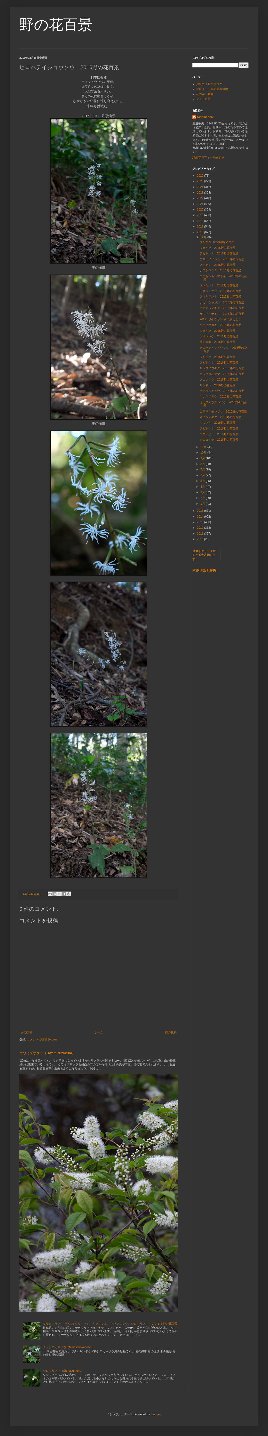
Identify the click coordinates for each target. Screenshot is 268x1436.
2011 (200, 533)
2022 (200, 198)
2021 (200, 204)
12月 (203, 237)
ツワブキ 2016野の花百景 (217, 422)
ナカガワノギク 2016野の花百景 (222, 308)
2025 (200, 181)
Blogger (156, 1414)
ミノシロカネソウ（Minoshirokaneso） (68, 1347)
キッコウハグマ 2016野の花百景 (222, 374)
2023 (200, 192)
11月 (203, 447)
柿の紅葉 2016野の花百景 (217, 342)
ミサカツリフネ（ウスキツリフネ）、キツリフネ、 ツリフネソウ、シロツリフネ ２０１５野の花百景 (110, 1323)
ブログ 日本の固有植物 (212, 89)
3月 (203, 492)
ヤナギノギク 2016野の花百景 (220, 396)
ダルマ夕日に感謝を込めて (217, 242)
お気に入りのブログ (209, 84)
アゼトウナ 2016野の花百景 (219, 253)
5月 (203, 481)
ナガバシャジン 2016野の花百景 (222, 302)
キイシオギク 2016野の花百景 (220, 417)
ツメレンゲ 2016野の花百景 (219, 336)
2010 (200, 539)
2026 (200, 175)
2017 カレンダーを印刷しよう (220, 319)
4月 (203, 486)
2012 (200, 527)
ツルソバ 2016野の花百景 (217, 357)
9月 (203, 458)
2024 (200, 187)
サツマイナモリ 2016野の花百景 (222, 314)
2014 (200, 516)
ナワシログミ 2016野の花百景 (220, 270)
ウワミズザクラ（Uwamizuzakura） (47, 1053)
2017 (200, 226)
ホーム (98, 1032)
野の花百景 (55, 24)
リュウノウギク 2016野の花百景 (222, 368)
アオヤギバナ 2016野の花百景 (220, 296)
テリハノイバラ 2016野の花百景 (222, 259)
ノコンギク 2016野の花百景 (219, 379)
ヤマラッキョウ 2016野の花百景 (222, 391)
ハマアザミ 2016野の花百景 (219, 434)
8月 (203, 464)
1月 (203, 503)
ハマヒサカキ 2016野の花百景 (220, 325)
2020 (200, 209)
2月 (203, 498)
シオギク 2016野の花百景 (217, 248)
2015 (200, 510)
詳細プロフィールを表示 (208, 157)
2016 (200, 232)
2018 (200, 221)
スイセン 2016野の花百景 (217, 265)
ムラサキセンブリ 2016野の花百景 (223, 411)
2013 (200, 522)
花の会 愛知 (204, 94)
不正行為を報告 (204, 571)
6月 (203, 475)
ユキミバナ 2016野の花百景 (219, 285)
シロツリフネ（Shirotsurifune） (63, 1370)
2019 (200, 215)
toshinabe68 (205, 117)
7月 (203, 469)
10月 (203, 452)
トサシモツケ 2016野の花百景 (220, 291)
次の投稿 (26, 1032)
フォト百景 (203, 99)
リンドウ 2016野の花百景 (217, 385)
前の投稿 (171, 1032)
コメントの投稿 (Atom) (42, 1039)
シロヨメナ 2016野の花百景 (219, 439)
